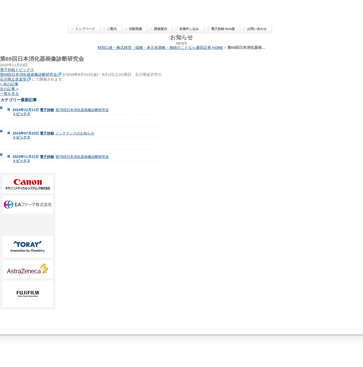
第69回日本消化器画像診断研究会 (28, 75)
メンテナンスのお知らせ (74, 133)
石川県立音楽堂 (13, 79)
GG (28, 269)
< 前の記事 (9, 84)
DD (28, 224)
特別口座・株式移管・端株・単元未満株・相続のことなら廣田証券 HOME (160, 48)
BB (28, 204)
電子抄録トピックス (17, 70)
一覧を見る (9, 94)
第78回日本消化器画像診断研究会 (82, 157)
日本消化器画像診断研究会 (169, 14)
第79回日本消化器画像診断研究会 (82, 110)
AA (28, 184)
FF (28, 247)
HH (28, 294)
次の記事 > (9, 89)
